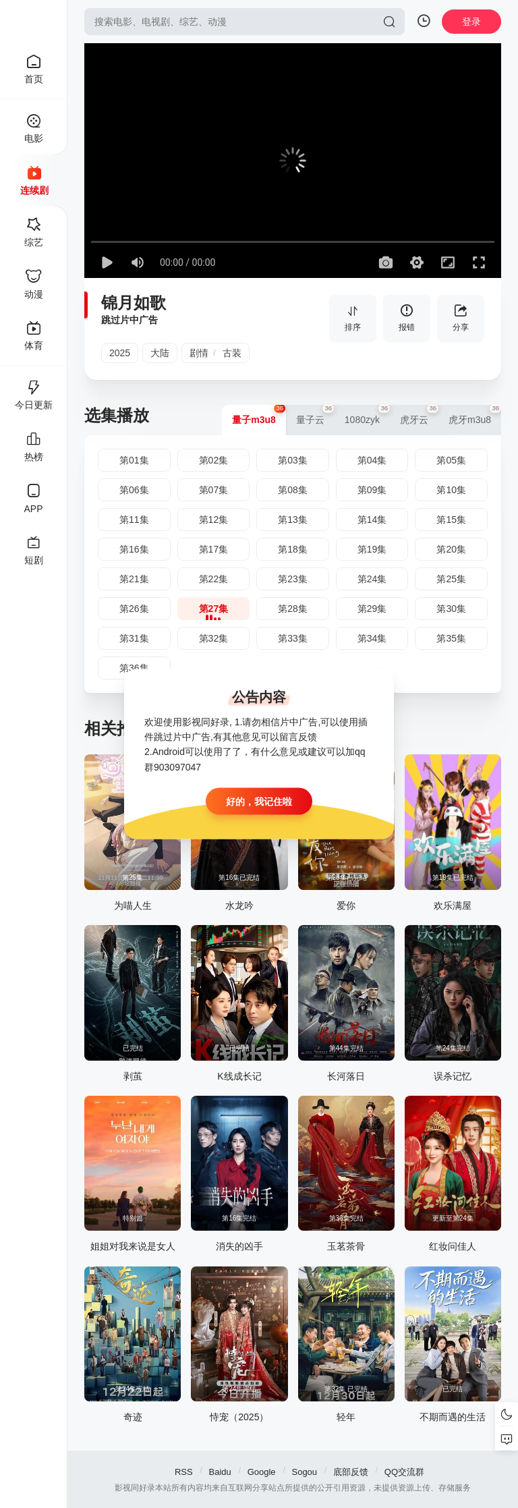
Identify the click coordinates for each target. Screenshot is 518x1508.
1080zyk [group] (367, 415)
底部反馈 (350, 1472)
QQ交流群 (404, 1472)
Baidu (220, 1472)
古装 (232, 352)
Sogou (304, 1472)
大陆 (159, 352)
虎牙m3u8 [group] (475, 415)
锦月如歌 (133, 303)
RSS (184, 1472)
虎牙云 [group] (419, 415)
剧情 (199, 352)
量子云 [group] (315, 415)
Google (262, 1472)
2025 (119, 352)
